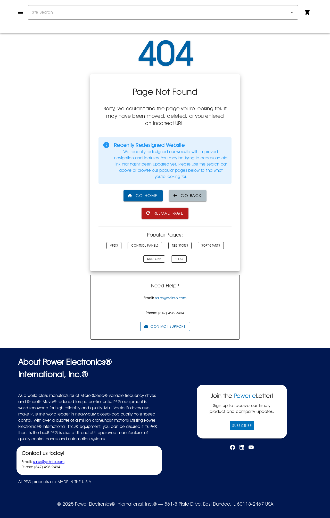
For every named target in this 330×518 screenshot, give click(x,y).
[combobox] (163, 12)
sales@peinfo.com (170, 298)
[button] (292, 12)
